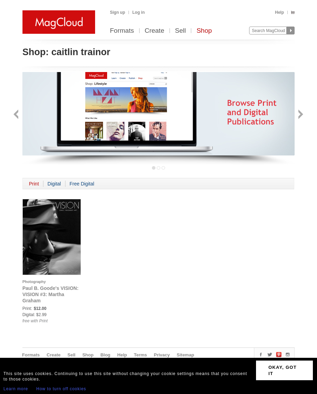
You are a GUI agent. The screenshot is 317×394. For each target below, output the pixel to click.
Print (34, 183)
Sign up (117, 12)
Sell (180, 31)
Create (154, 31)
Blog (105, 354)
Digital (54, 183)
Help (279, 12)
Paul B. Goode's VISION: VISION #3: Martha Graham (50, 294)
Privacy (162, 354)
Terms (140, 354)
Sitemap (185, 354)
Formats (122, 31)
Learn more (15, 388)
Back (16, 115)
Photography (34, 282)
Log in (138, 12)
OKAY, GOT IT (282, 370)
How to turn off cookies (61, 388)
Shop (204, 31)
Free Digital (82, 183)
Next (300, 115)
